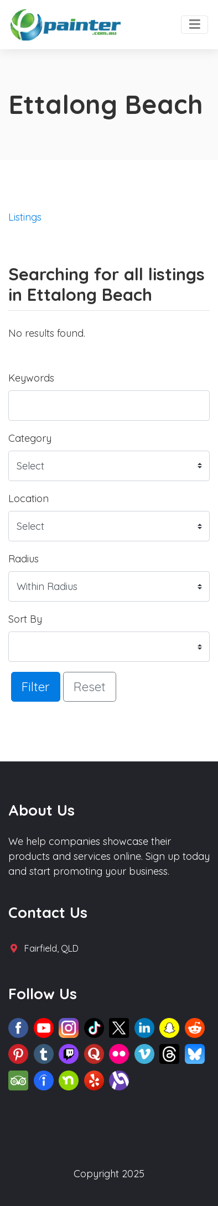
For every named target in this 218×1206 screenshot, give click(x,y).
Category (29, 438)
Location (28, 498)
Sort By (25, 619)
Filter (36, 686)
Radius (23, 558)
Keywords (31, 378)
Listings (24, 217)
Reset (90, 686)
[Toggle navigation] (194, 24)
